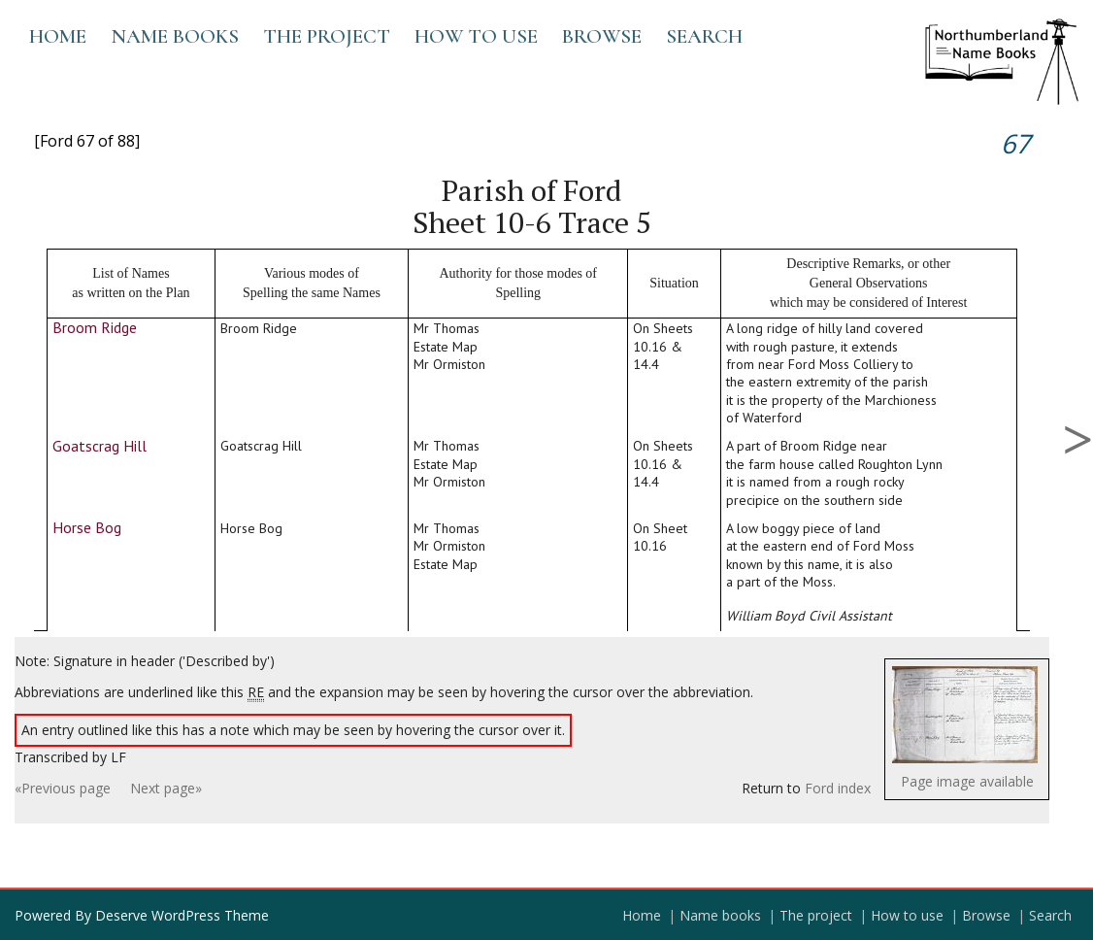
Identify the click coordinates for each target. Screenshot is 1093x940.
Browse (602, 36)
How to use (476, 36)
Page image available (967, 781)
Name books (175, 36)
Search (704, 36)
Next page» (166, 788)
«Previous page (63, 788)
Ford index (838, 788)
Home (57, 36)
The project (326, 36)
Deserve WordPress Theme (182, 915)
